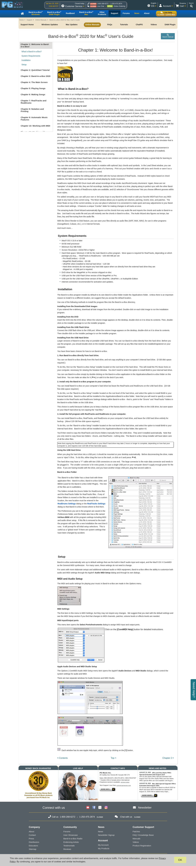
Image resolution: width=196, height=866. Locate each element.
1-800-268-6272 (102, 4)
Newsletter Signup (106, 835)
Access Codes (125, 782)
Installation (26, 60)
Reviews (67, 849)
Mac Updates (71, 24)
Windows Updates (50, 24)
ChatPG (139, 24)
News (100, 831)
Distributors (34, 842)
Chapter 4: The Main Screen (34, 82)
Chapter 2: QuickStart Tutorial (35, 70)
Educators (33, 845)
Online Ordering (119, 6)
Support (29, 20)
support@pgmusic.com (124, 785)
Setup (24, 64)
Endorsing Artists (71, 842)
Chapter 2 (168, 758)
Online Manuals (41, 20)
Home (21, 20)
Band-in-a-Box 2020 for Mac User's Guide (64, 20)
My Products (103, 848)
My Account (103, 845)
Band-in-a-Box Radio (72, 838)
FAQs (109, 24)
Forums (66, 831)
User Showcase (70, 835)
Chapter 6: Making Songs (33, 94)
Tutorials (124, 24)
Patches (136, 831)
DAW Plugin (170, 24)
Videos (154, 24)
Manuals (136, 838)
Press (31, 838)
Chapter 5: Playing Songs (33, 88)
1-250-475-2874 (116, 4)
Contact (32, 835)
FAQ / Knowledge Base (143, 835)
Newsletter (144, 807)
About (31, 831)
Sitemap (32, 849)
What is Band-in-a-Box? (32, 51)
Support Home (27, 24)
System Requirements (31, 56)
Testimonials (69, 845)
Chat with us (126, 817)
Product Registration (142, 845)
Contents (62, 758)
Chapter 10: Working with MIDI (35, 126)
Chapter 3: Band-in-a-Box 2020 (35, 76)
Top (113, 758)
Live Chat (100, 6)
